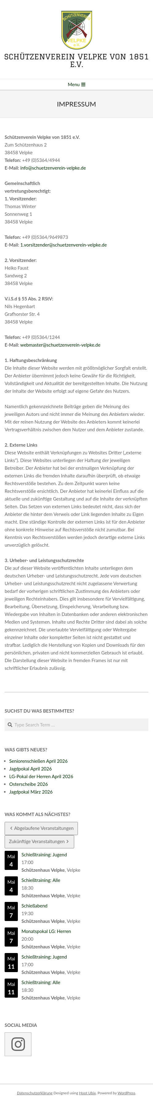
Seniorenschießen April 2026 (38, 761)
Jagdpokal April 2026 (30, 768)
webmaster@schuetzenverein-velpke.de (60, 345)
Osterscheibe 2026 (28, 784)
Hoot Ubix (87, 1093)
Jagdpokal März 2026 (31, 791)
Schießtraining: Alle (41, 880)
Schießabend (34, 905)
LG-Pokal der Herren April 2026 (41, 776)
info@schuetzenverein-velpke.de (53, 168)
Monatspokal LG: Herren (46, 931)
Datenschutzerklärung (35, 1093)
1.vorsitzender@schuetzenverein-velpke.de (63, 244)
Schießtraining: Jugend (44, 854)
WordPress (126, 1093)
